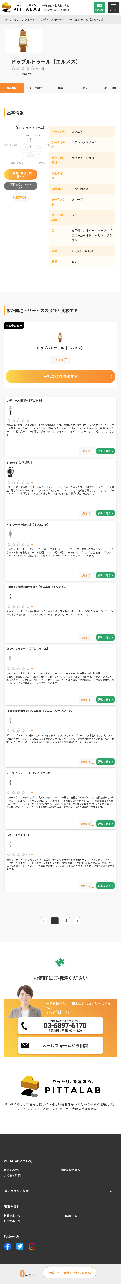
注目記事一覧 (69, 1216)
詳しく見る (104, 451)
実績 (60, 88)
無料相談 (100, 10)
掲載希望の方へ (70, 1170)
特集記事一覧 (12, 1221)
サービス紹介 (36, 88)
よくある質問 (12, 1175)
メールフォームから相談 (65, 1045)
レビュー (85, 88)
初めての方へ (12, 1170)
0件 (43, 68)
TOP (6, 19)
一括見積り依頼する (60, 376)
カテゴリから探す (16, 1191)
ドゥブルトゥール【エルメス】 (85, 19)
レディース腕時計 (51, 19)
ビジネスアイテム (24, 19)
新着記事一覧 (12, 1216)
